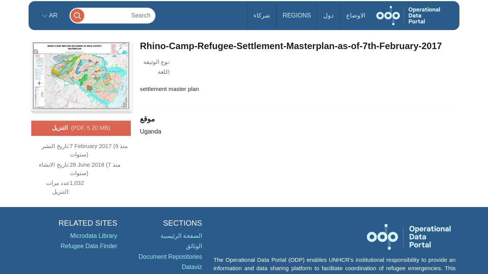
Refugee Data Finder (89, 246)
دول (328, 15)
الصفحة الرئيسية (181, 236)
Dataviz (192, 267)
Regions (297, 15)
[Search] (112, 15)
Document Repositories (170, 256)
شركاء (262, 15)
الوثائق (194, 246)
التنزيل (81, 128)
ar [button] (52, 15)
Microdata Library (93, 236)
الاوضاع (355, 15)
